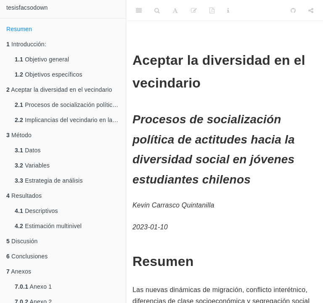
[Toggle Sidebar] (139, 10)
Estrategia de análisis (49, 180)
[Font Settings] (175, 10)
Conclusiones (27, 256)
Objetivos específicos (48, 74)
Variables (32, 165)
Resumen (19, 29)
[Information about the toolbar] (228, 10)
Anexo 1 (33, 286)
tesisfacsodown (27, 7)
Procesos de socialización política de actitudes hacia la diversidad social (70, 104)
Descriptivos (36, 210)
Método (19, 135)
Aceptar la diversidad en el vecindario (59, 89)
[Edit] (194, 10)
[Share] (311, 10)
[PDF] (212, 10)
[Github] (293, 10)
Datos (28, 150)
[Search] (157, 10)
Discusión (22, 241)
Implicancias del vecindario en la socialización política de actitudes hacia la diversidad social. (70, 120)
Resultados (24, 195)
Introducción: (26, 44)
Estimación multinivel (48, 226)
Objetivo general (42, 59)
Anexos (18, 271)
